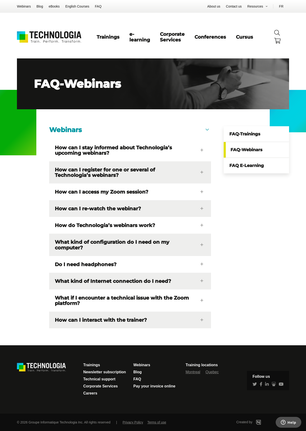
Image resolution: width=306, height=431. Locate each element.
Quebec (212, 372)
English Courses (77, 6)
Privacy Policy (133, 422)
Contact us (234, 6)
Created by (255, 422)
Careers (90, 393)
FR (281, 6)
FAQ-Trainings (244, 134)
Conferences (210, 37)
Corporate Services (172, 37)
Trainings (108, 37)
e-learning (139, 37)
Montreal (193, 372)
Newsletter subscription (104, 372)
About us (213, 6)
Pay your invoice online (154, 386)
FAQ (98, 6)
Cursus (244, 37)
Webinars (24, 6)
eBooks (54, 6)
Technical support (99, 379)
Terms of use (156, 422)
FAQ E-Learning (246, 165)
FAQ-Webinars (246, 149)
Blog (39, 6)
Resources (255, 6)
